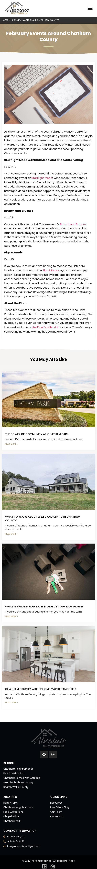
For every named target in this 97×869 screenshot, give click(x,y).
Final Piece (69, 860)
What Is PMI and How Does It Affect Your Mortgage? (44, 606)
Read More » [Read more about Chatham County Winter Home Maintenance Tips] (11, 702)
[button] (90, 8)
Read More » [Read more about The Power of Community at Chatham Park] (11, 444)
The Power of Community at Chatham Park (37, 434)
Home (5, 20)
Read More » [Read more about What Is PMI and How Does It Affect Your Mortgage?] (11, 616)
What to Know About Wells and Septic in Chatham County (42, 518)
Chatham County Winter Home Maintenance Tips (40, 689)
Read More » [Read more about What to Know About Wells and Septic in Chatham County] (11, 533)
